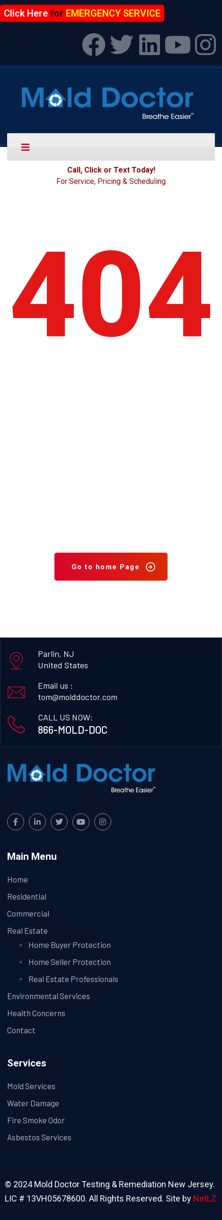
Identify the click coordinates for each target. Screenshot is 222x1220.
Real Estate (27, 930)
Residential (26, 896)
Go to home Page (113, 567)
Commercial (28, 913)
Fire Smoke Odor (36, 1120)
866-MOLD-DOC (72, 729)
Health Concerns (36, 1013)
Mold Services (31, 1086)
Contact (21, 1030)
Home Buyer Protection (69, 944)
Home (17, 879)
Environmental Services (48, 996)
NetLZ (204, 1198)
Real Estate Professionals (73, 978)
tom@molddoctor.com (77, 697)
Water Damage (33, 1103)
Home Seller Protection (69, 961)
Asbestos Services (39, 1137)
